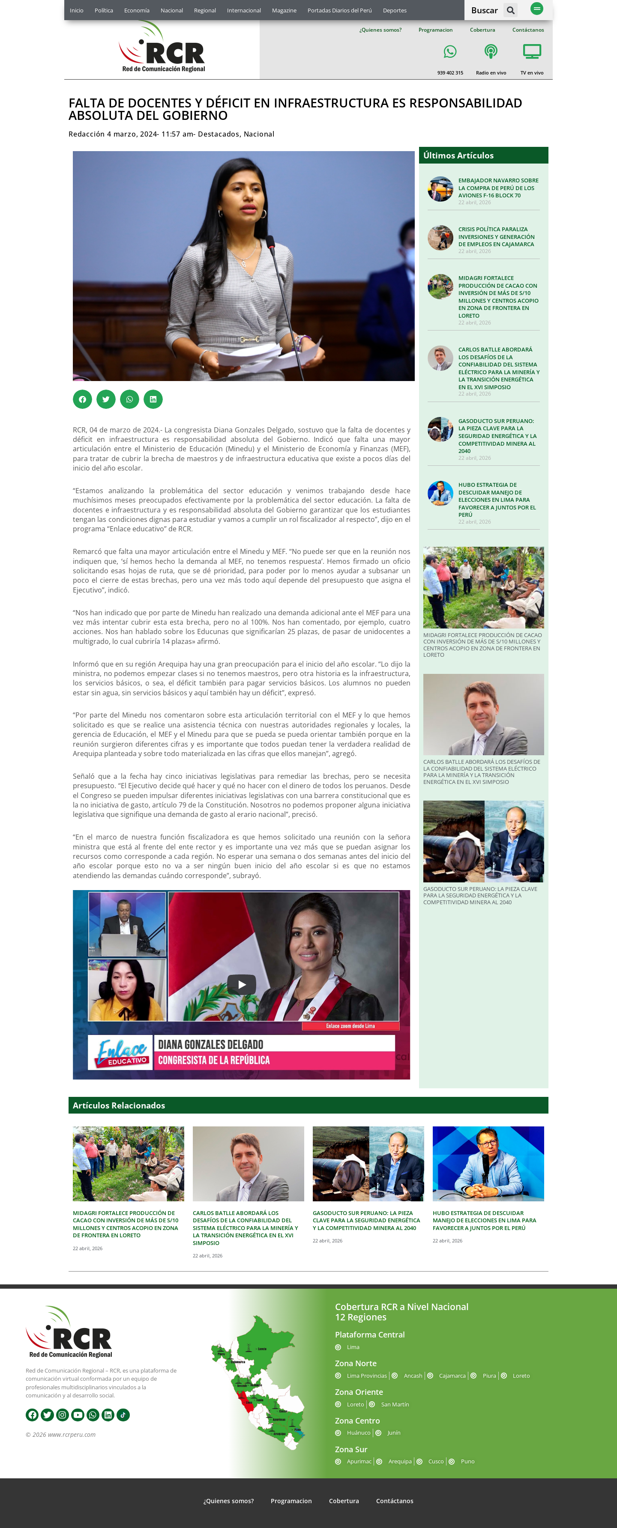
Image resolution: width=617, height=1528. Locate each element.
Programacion (436, 29)
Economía (137, 10)
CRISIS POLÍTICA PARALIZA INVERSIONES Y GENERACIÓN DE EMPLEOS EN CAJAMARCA (496, 236)
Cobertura (482, 29)
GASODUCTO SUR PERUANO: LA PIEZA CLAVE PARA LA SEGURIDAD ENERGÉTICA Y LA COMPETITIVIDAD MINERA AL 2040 (497, 436)
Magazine (284, 10)
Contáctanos (528, 29)
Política (104, 10)
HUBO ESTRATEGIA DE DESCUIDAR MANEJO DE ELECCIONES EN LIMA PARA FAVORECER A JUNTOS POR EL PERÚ (497, 499)
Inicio (77, 10)
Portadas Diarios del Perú (340, 10)
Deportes (395, 10)
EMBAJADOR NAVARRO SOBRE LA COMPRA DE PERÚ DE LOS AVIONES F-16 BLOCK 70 (498, 187)
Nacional (172, 10)
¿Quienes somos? (380, 29)
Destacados (219, 134)
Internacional (244, 10)
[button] (510, 10)
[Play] (241, 984)
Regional (205, 10)
